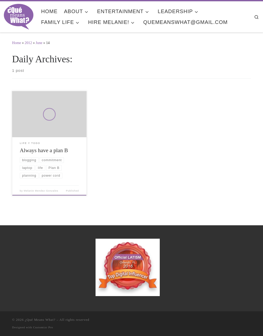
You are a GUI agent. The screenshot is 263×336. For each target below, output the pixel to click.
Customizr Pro (43, 327)
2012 (28, 43)
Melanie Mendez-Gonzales (41, 190)
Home (16, 43)
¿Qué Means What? (40, 320)
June (39, 43)
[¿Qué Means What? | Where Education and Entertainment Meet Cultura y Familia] (18, 16)
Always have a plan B (44, 150)
